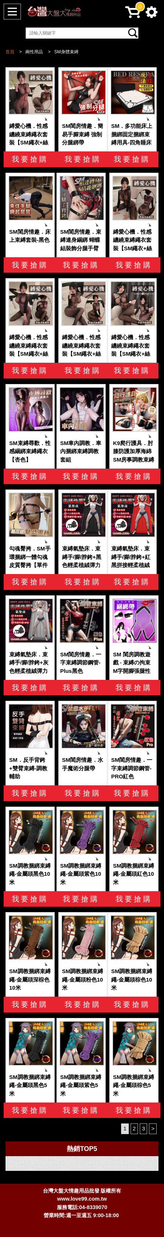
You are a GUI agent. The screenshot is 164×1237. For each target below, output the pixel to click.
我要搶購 (30, 159)
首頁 (10, 51)
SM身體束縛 (66, 51)
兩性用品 (34, 51)
